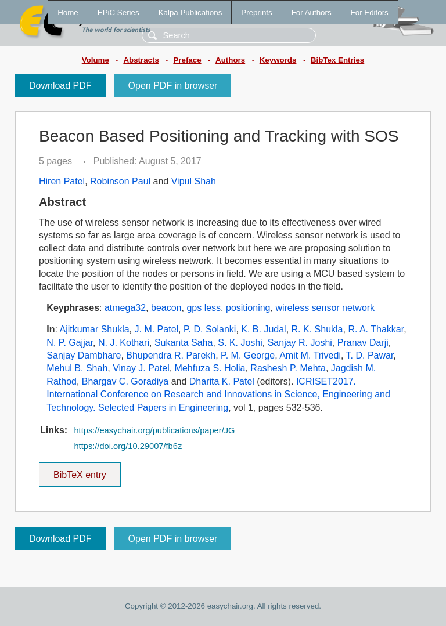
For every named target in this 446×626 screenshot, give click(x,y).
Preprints (256, 12)
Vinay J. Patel (141, 368)
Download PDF (60, 86)
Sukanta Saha (183, 343)
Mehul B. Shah (76, 368)
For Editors (370, 12)
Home (67, 12)
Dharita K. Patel (221, 381)
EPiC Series (118, 12)
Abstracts (141, 60)
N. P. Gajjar (69, 343)
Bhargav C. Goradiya (125, 381)
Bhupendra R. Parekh (170, 355)
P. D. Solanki (210, 329)
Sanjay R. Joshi (300, 343)
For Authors (312, 12)
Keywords (278, 60)
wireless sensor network (325, 308)
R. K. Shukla (317, 329)
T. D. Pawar (370, 355)
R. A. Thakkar (376, 329)
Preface (187, 60)
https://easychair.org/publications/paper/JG (154, 430)
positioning (248, 308)
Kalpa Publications (190, 12)
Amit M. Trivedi (310, 355)
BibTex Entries (337, 60)
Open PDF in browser (173, 86)
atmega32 (125, 308)
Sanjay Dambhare (83, 355)
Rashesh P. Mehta (288, 368)
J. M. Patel (157, 329)
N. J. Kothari (123, 343)
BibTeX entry (79, 471)
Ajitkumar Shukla (95, 329)
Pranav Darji (363, 343)
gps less (203, 308)
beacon (166, 308)
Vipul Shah (193, 181)
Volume (95, 60)
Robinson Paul (120, 181)
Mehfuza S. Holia (210, 368)
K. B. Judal (263, 329)
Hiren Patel (62, 181)
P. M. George (248, 355)
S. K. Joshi (240, 343)
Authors (230, 60)
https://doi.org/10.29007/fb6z (128, 446)
